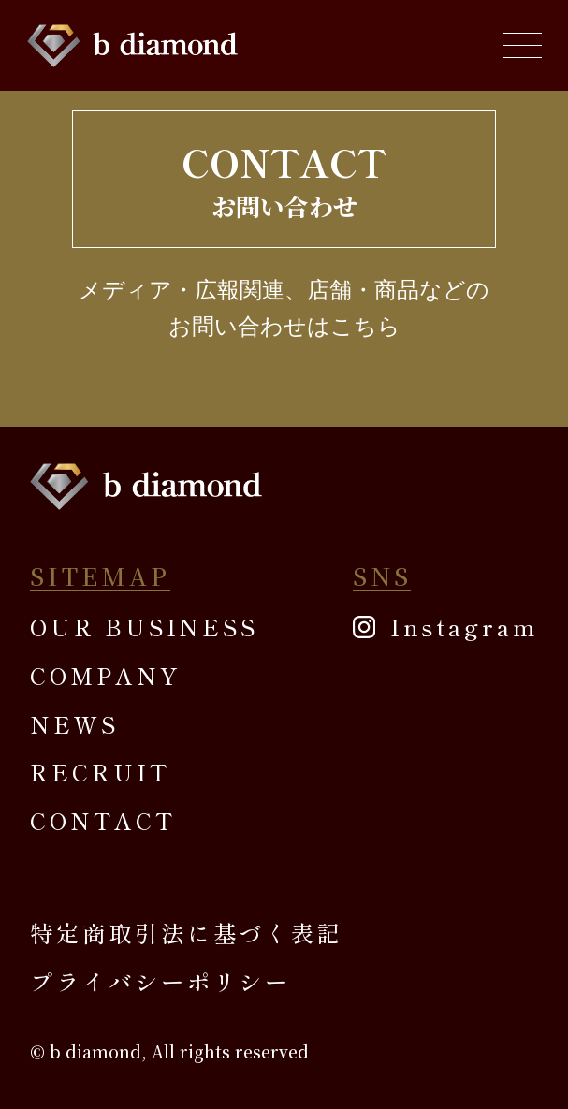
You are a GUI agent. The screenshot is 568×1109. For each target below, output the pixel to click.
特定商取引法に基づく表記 (186, 932)
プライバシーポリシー (160, 981)
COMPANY (105, 675)
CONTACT (102, 820)
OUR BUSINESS (144, 626)
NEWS (74, 724)
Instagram (464, 626)
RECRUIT (99, 771)
